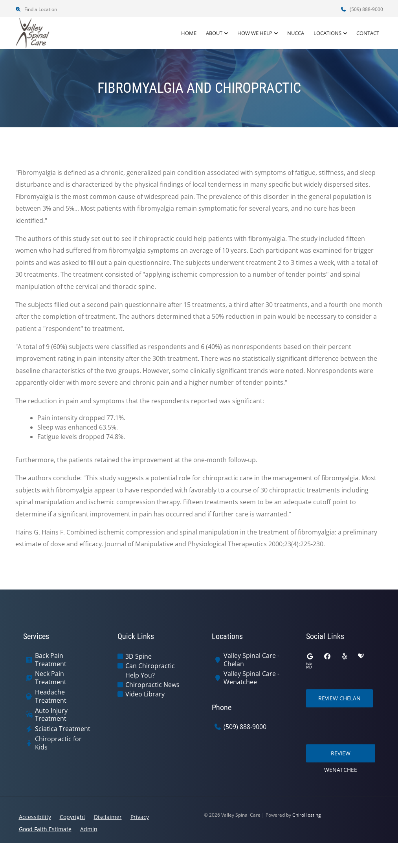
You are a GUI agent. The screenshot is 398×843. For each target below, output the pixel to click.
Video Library (145, 694)
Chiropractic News (152, 684)
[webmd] (309, 665)
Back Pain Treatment (50, 660)
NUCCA (295, 33)
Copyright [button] (72, 817)
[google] (310, 656)
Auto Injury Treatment (51, 715)
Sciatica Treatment (62, 729)
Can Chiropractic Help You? (150, 670)
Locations (327, 33)
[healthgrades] (361, 656)
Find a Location (36, 9)
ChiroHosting (306, 815)
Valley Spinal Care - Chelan (251, 660)
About (214, 33)
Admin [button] (88, 829)
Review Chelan (339, 698)
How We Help (254, 33)
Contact (367, 33)
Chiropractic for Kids (58, 743)
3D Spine (138, 656)
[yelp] (344, 656)
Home (188, 33)
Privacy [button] (139, 817)
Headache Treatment (50, 696)
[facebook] (327, 656)
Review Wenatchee (340, 755)
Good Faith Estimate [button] (45, 829)
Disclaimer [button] (108, 817)
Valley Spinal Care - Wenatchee (251, 678)
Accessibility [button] (35, 817)
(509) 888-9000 (362, 9)
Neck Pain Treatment (50, 678)
